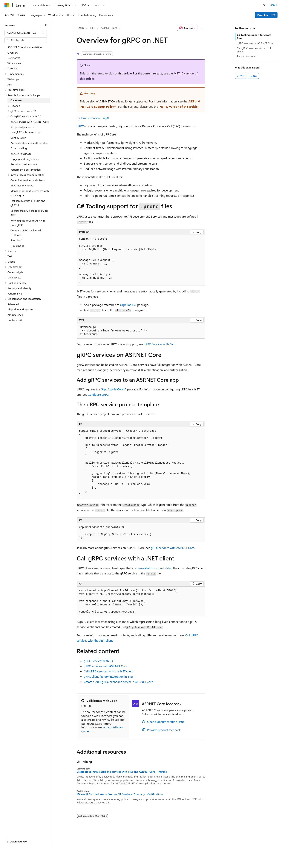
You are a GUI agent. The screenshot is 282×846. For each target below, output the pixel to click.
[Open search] (264, 5)
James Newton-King (94, 118)
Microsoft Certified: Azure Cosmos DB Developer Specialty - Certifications (120, 794)
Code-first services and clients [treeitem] (27, 180)
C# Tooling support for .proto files (254, 36)
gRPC (80, 126)
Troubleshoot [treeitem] (17, 245)
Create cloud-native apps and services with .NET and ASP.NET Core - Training (122, 771)
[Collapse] (46, 25)
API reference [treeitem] (15, 315)
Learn (80, 27)
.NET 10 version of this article (178, 106)
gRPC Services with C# (158, 344)
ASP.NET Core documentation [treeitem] (24, 47)
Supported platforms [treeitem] (22, 127)
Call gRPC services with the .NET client (108, 671)
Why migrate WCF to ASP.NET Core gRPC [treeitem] (27, 223)
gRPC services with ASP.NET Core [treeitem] (29, 121)
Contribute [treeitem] (13, 320)
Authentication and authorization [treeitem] (29, 143)
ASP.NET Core (109, 27)
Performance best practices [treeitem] (26, 169)
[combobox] (25, 33)
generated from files (154, 568)
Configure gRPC (98, 394)
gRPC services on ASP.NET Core (255, 43)
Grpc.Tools (127, 305)
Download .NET (266, 15)
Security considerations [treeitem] (23, 164)
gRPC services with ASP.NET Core (172, 548)
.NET (92, 27)
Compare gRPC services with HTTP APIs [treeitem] (26, 233)
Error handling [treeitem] (18, 148)
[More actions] (202, 28)
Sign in (274, 5)
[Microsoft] (6, 5)
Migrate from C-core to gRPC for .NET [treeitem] (29, 213)
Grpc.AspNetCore (112, 389)
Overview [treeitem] (12, 52)
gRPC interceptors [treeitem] (20, 153)
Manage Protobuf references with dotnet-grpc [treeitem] (29, 193)
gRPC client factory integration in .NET (108, 676)
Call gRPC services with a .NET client (254, 49)
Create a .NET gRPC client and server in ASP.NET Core (118, 682)
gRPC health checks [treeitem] (21, 185)
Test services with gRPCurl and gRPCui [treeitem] (27, 203)
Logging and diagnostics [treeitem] (24, 159)
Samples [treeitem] (15, 240)
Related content (246, 56)
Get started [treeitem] (13, 58)
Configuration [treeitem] (18, 137)
